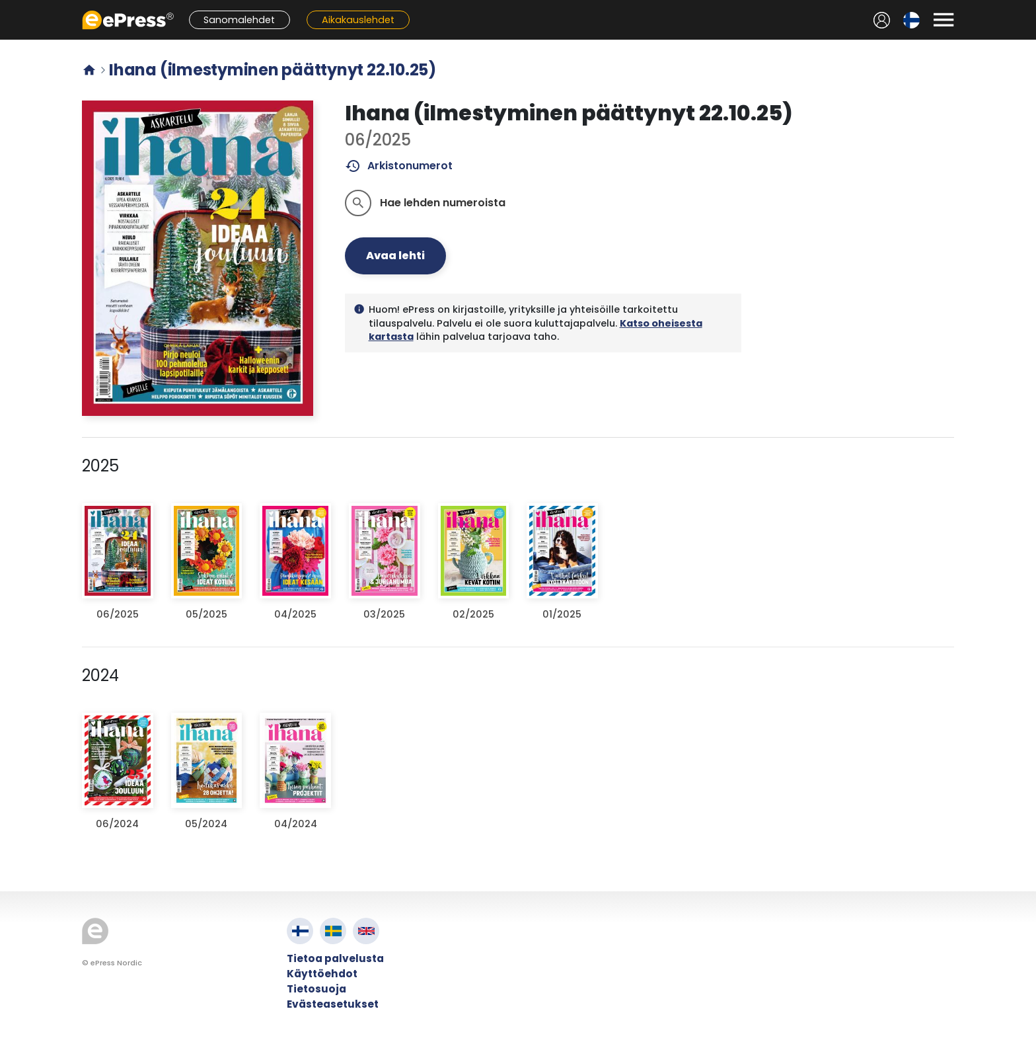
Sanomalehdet (239, 19)
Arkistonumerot (399, 166)
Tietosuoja (316, 989)
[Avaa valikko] (943, 19)
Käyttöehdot (322, 974)
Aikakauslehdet (358, 19)
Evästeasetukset (333, 1004)
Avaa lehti (395, 255)
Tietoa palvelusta (335, 958)
